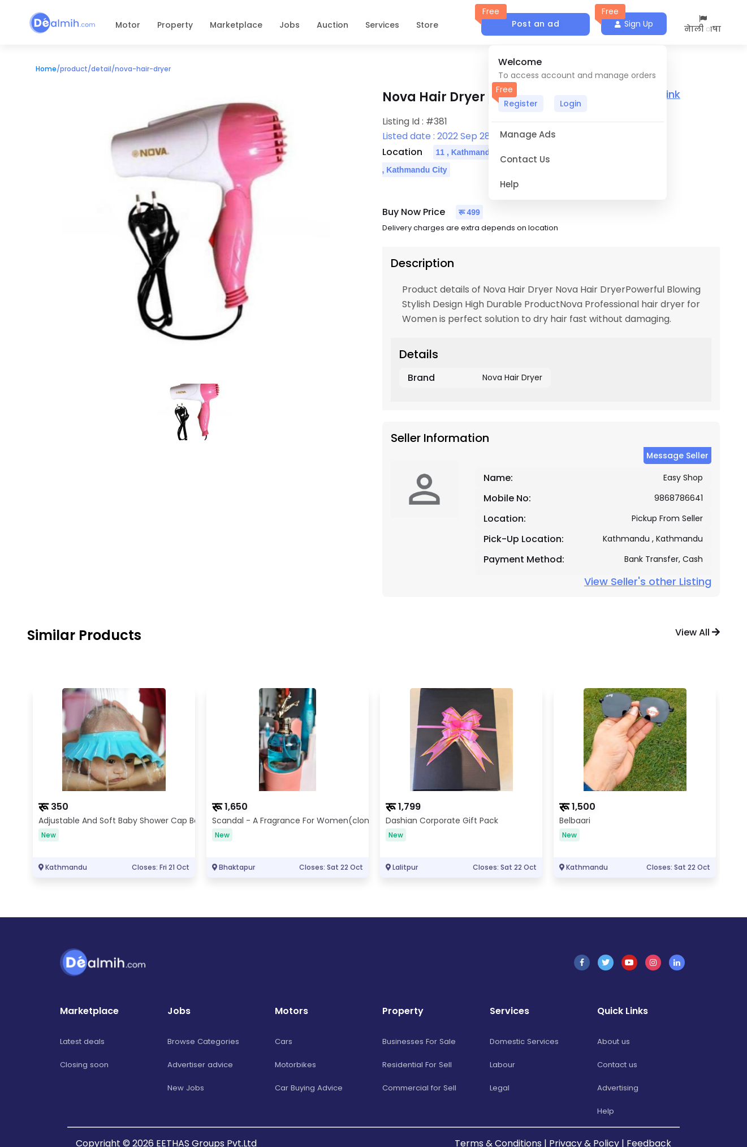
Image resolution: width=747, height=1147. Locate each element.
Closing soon (85, 1064)
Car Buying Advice (310, 1087)
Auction (332, 25)
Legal (500, 1087)
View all (697, 632)
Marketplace (236, 25)
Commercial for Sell (421, 1087)
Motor (127, 25)
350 (59, 806)
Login (570, 103)
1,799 (409, 806)
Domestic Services (526, 1041)
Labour (503, 1064)
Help (605, 1110)
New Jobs (185, 1087)
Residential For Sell (418, 1064)
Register (521, 103)
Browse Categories (204, 1041)
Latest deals (83, 1041)
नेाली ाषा (702, 25)
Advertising (619, 1087)
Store (427, 25)
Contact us (619, 1064)
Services (382, 25)
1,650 (236, 806)
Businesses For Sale (419, 1041)
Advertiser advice (201, 1064)
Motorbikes (296, 1064)
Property (175, 25)
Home (46, 69)
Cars (284, 1041)
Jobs (289, 25)
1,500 (583, 806)
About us (614, 1041)
